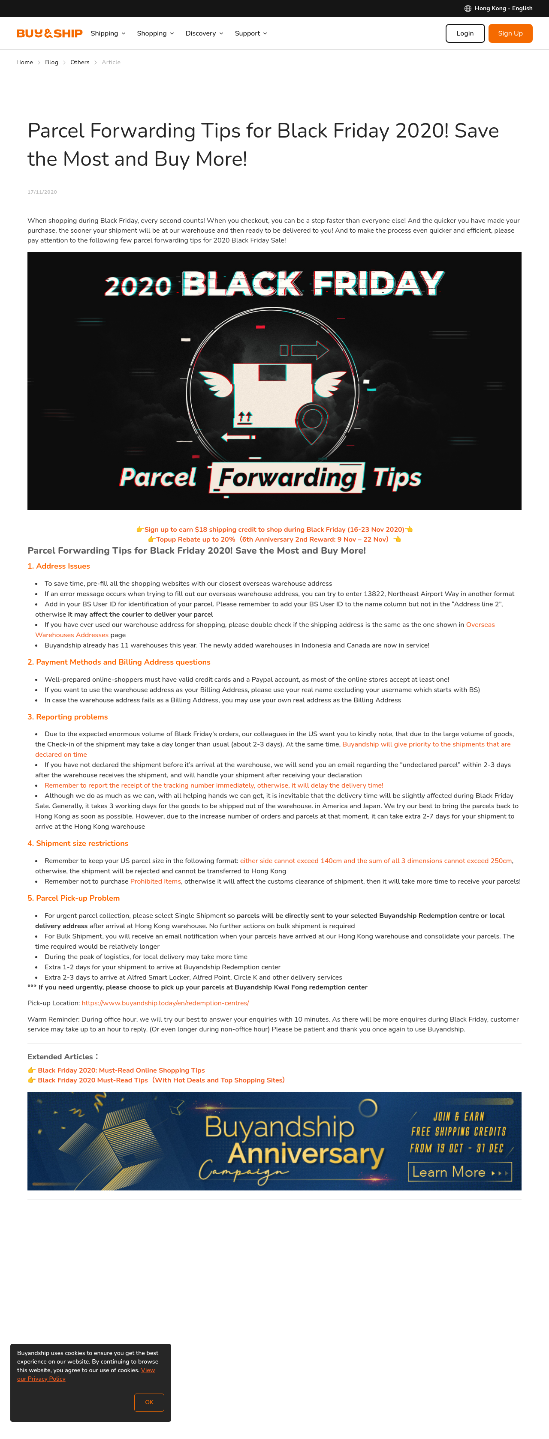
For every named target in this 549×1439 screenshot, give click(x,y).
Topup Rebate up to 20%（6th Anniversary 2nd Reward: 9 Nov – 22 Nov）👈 (278, 539)
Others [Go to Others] (80, 62)
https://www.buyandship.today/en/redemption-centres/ (165, 1003)
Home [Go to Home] (24, 62)
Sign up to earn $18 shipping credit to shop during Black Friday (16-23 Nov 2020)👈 (279, 529)
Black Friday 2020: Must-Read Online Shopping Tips (121, 1070)
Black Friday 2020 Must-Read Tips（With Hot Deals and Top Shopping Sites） (163, 1080)
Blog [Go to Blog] (51, 62)
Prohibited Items (155, 881)
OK (149, 1402)
